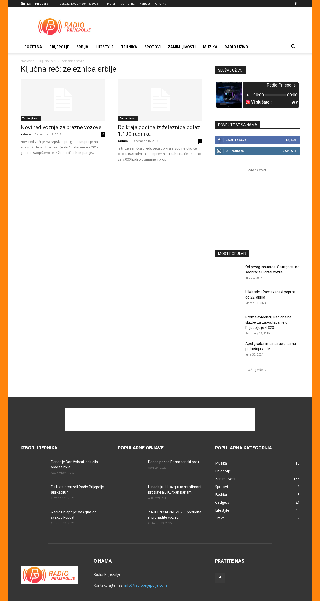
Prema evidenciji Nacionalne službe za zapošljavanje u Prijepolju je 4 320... (268, 322)
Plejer (111, 3)
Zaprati (289, 151)
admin (26, 134)
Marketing (127, 3)
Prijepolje (59, 46)
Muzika (210, 46)
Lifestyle (105, 46)
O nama (160, 3)
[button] (293, 47)
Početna (33, 46)
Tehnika (129, 46)
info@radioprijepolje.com (145, 585)
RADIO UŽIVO (236, 46)
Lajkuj (291, 140)
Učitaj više (257, 370)
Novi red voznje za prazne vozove (61, 127)
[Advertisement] (204, 26)
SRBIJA (82, 46)
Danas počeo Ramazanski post (173, 462)
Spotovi (152, 46)
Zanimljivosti (182, 46)
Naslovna (27, 61)
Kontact (144, 3)
